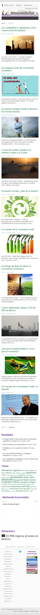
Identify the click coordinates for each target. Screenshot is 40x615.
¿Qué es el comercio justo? (11, 504)
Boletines (18, 5)
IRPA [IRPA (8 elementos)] (21, 489)
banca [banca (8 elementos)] (23, 470)
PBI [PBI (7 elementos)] (3, 491)
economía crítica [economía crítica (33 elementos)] (10, 481)
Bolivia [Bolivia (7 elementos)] (4, 473)
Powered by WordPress (23, 611)
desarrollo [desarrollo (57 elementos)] (8, 479)
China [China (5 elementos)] (11, 475)
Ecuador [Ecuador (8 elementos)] (23, 484)
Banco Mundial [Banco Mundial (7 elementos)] (29, 470)
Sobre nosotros (8, 5)
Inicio (3, 23)
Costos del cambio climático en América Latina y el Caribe (16, 151)
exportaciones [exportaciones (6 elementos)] (30, 484)
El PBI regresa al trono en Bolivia (20, 537)
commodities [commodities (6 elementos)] (29, 475)
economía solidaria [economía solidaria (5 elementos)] (16, 484)
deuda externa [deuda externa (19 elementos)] (30, 480)
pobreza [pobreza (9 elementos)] (6, 491)
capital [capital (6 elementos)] (23, 473)
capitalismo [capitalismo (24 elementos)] (30, 472)
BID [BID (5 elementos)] (36, 470)
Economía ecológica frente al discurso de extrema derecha (20, 110)
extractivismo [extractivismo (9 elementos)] (6, 486)
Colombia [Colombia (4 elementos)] (15, 475)
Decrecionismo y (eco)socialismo (14, 444)
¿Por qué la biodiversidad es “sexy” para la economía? (18, 350)
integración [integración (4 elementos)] (6, 488)
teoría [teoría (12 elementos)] (26, 491)
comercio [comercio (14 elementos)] (21, 475)
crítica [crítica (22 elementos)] (31, 477)
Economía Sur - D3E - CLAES (14, 609)
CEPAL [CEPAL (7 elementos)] (4, 475)
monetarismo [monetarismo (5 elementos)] (34, 489)
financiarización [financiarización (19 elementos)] (18, 486)
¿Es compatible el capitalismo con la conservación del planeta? (19, 29)
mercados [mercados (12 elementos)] (26, 489)
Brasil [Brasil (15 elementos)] (8, 473)
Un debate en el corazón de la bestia (15, 448)
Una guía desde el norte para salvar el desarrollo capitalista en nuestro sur (19, 440)
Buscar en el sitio (31, 8)
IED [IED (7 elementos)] (3, 489)
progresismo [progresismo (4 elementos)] (12, 491)
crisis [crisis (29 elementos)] (25, 477)
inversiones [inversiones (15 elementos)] (14, 489)
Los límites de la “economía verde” (18, 229)
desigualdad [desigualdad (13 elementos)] (18, 480)
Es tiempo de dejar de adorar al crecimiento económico (16, 267)
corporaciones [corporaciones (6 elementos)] (5, 477)
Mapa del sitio (28, 5)
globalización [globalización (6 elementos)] (33, 486)
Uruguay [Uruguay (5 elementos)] (31, 491)
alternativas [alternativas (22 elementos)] (7, 470)
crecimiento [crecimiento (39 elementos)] (16, 477)
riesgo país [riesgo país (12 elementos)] (20, 491)
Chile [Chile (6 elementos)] (7, 475)
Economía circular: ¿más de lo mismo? (20, 191)
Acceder (15, 611)
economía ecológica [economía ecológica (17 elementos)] (27, 482)
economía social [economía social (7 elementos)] (6, 484)
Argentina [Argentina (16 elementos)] (17, 470)
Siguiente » (12, 427)
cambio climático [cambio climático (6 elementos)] (16, 473)
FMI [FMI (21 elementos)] (27, 486)
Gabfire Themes (34, 611)
